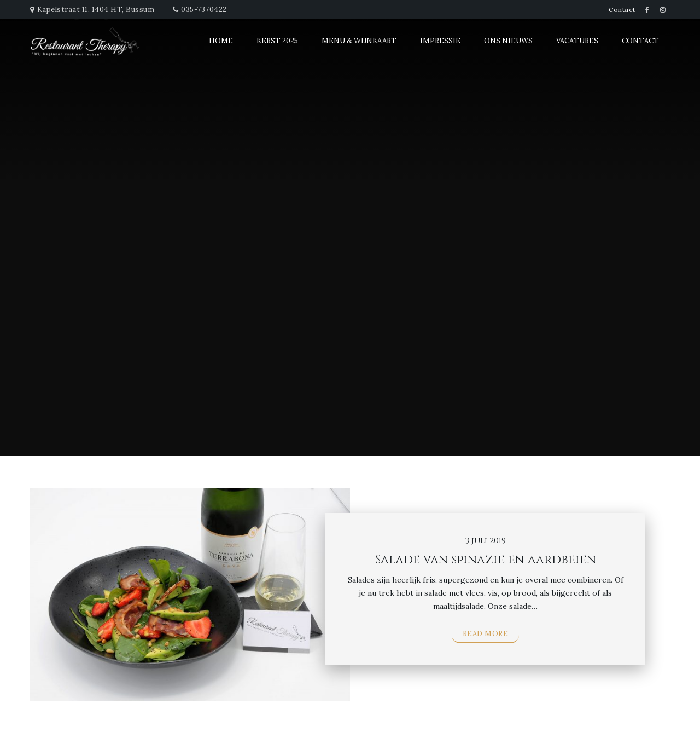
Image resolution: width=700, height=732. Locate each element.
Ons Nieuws (508, 40)
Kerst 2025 (277, 40)
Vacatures (577, 40)
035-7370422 (204, 9)
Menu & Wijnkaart (359, 40)
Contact (622, 9)
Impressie (440, 40)
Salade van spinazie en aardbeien (485, 560)
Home (221, 40)
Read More (486, 633)
